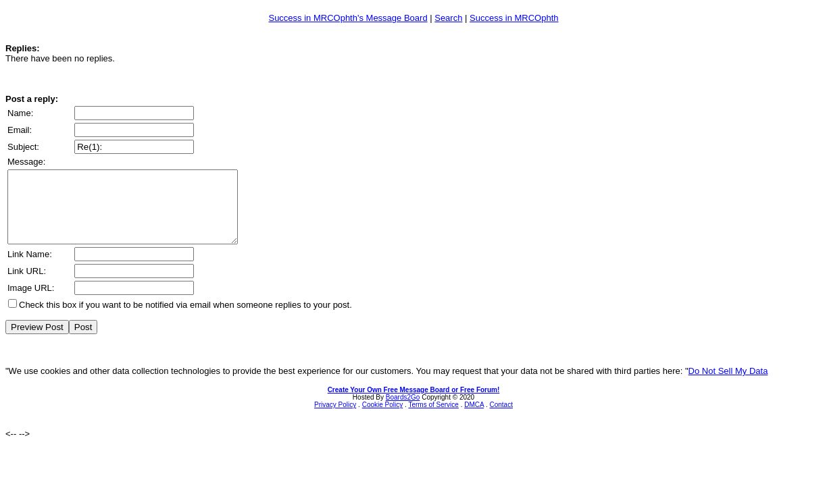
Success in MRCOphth (514, 18)
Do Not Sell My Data (728, 385)
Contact (500, 419)
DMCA (474, 419)
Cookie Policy (382, 419)
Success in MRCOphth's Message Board (347, 18)
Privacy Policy (335, 419)
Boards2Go (403, 411)
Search (448, 18)
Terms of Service (433, 419)
